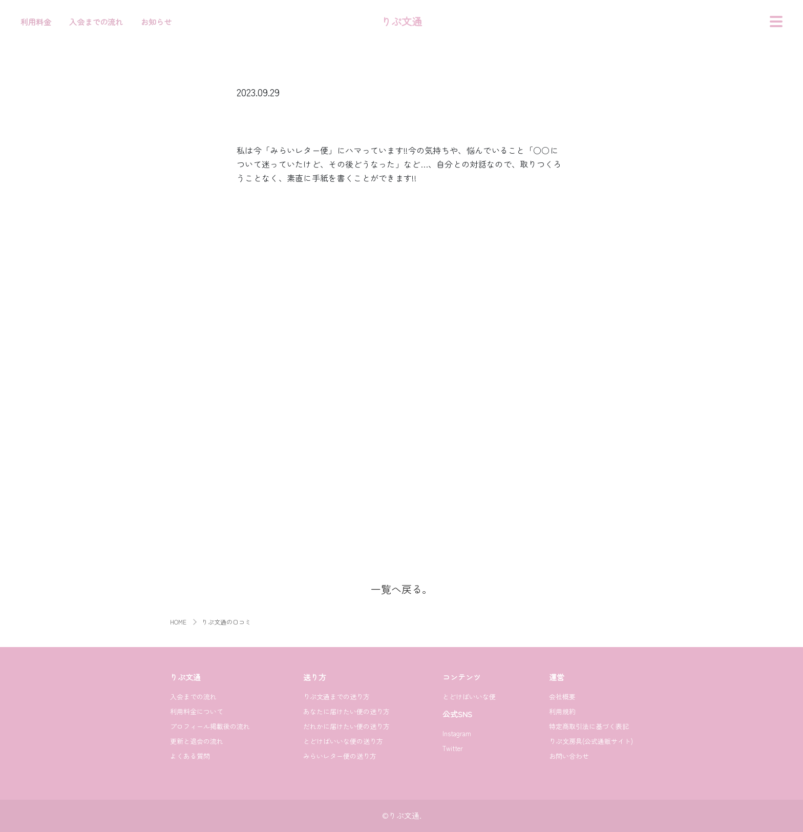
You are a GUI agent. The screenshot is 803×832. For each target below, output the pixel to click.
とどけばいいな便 (469, 696)
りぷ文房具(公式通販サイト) (591, 741)
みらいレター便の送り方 (339, 756)
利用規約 (562, 711)
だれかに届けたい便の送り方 (346, 726)
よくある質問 (190, 756)
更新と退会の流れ (196, 741)
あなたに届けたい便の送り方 (346, 711)
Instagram (456, 733)
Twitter (452, 748)
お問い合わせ (569, 756)
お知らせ (156, 21)
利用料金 (35, 21)
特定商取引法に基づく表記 (589, 726)
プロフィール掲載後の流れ (210, 726)
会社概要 (562, 696)
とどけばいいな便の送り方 (343, 741)
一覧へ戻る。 (401, 588)
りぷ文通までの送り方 (336, 696)
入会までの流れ (96, 21)
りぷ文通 (401, 21)
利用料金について (196, 711)
